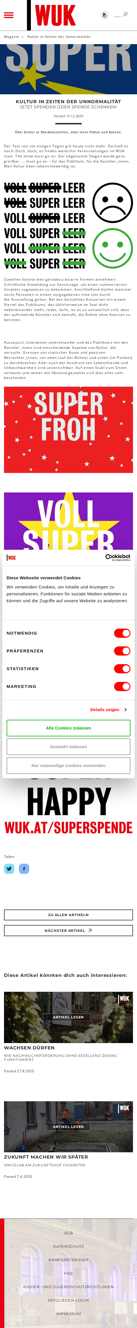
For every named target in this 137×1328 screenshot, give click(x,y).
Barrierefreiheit (68, 1259)
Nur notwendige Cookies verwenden (68, 765)
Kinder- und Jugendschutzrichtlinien (68, 1286)
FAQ (68, 1273)
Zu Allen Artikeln (68, 915)
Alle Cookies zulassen (68, 727)
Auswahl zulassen (68, 746)
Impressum (68, 1313)
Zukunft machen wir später (46, 1157)
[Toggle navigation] (8, 15)
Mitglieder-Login (68, 1300)
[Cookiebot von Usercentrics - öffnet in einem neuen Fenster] (105, 558)
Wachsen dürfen (29, 1048)
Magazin (11, 36)
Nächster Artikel (68, 930)
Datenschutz (68, 1246)
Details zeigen (104, 709)
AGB (68, 1233)
